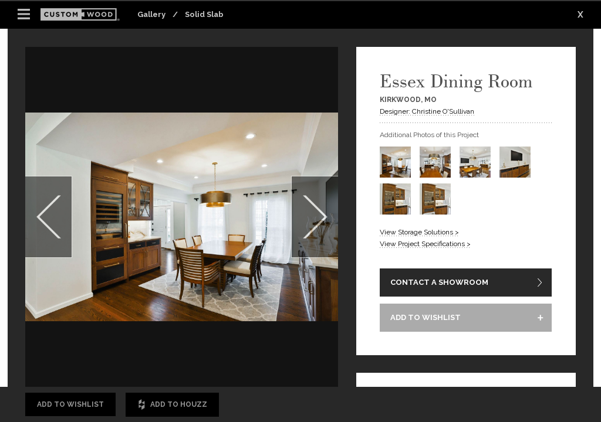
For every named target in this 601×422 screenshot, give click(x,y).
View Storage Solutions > (419, 232)
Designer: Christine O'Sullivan (427, 111)
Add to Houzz (172, 404)
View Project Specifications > (425, 244)
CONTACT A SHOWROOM (439, 282)
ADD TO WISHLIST (425, 317)
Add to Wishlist (70, 404)
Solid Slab (204, 14)
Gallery (151, 14)
